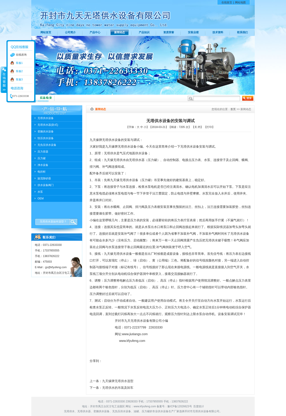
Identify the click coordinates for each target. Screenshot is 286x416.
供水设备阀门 (46, 185)
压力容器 (43, 151)
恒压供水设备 (46, 138)
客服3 (19, 79)
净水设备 (43, 165)
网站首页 (45, 32)
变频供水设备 (46, 131)
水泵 (40, 191)
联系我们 (242, 32)
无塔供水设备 (46, 118)
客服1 (19, 63)
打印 (209, 127)
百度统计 (198, 406)
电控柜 (42, 171)
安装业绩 (193, 32)
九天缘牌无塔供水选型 (117, 381)
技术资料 (217, 32)
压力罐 (42, 158)
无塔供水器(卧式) (48, 124)
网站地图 (240, 2)
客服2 (19, 71)
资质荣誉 (168, 32)
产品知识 (144, 32)
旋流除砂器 (44, 178)
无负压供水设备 (47, 144)
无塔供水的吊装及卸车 (117, 387)
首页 (233, 109)
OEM (41, 198)
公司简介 (70, 32)
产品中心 (95, 32)
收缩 (4, 80)
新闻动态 (119, 32)
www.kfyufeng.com (145, 406)
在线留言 (226, 2)
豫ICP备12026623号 (179, 406)
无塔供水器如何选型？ (53, 221)
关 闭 (197, 127)
